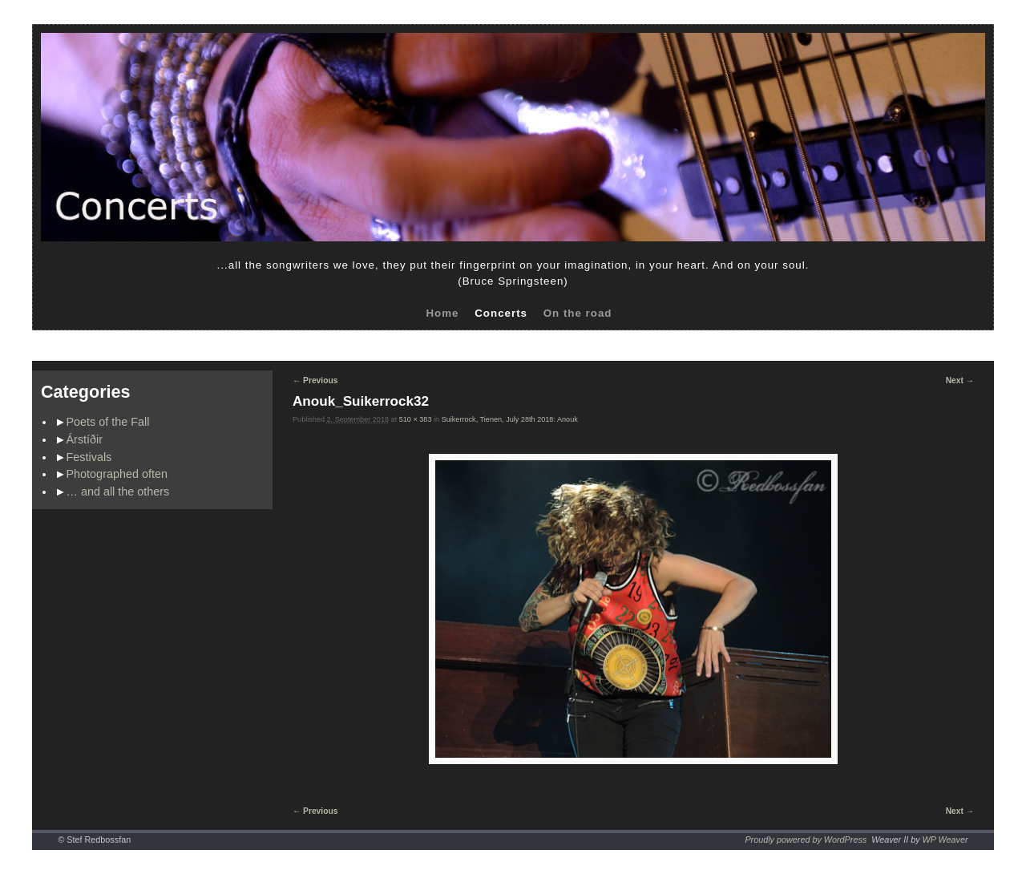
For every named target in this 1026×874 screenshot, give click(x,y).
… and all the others (118, 491)
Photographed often (117, 473)
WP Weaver (945, 839)
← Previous (315, 380)
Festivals (89, 457)
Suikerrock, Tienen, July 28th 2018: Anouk (510, 419)
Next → (960, 380)
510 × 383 (415, 419)
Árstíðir (85, 439)
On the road (577, 313)
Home (442, 313)
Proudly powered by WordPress (805, 839)
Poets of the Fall (108, 421)
